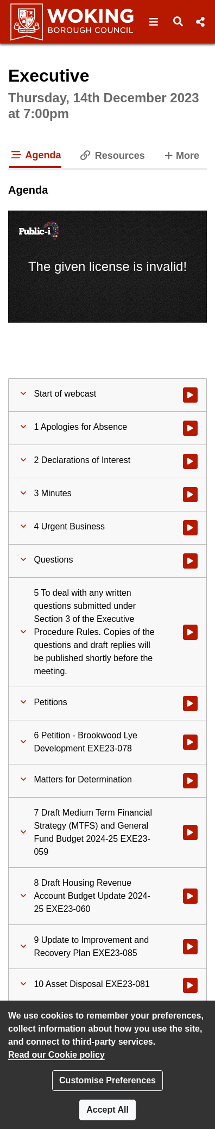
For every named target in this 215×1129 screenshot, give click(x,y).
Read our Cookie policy (56, 1054)
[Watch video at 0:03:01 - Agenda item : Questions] (190, 561)
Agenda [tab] (35, 155)
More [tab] (180, 154)
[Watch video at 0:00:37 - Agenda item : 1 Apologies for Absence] (190, 428)
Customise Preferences (107, 1080)
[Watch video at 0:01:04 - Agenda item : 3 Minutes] (190, 494)
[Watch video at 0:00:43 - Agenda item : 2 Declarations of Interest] (190, 461)
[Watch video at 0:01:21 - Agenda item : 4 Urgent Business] (190, 527)
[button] (154, 22)
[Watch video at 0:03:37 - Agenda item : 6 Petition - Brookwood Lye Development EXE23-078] (190, 742)
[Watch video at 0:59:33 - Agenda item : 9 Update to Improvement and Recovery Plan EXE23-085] (190, 946)
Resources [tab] (112, 155)
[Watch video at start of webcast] (190, 395)
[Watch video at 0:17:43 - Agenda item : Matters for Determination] (190, 780)
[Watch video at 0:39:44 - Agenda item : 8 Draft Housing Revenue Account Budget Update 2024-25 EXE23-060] (190, 896)
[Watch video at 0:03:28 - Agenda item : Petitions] (190, 703)
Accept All (107, 1109)
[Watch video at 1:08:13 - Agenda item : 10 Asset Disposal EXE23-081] (190, 985)
